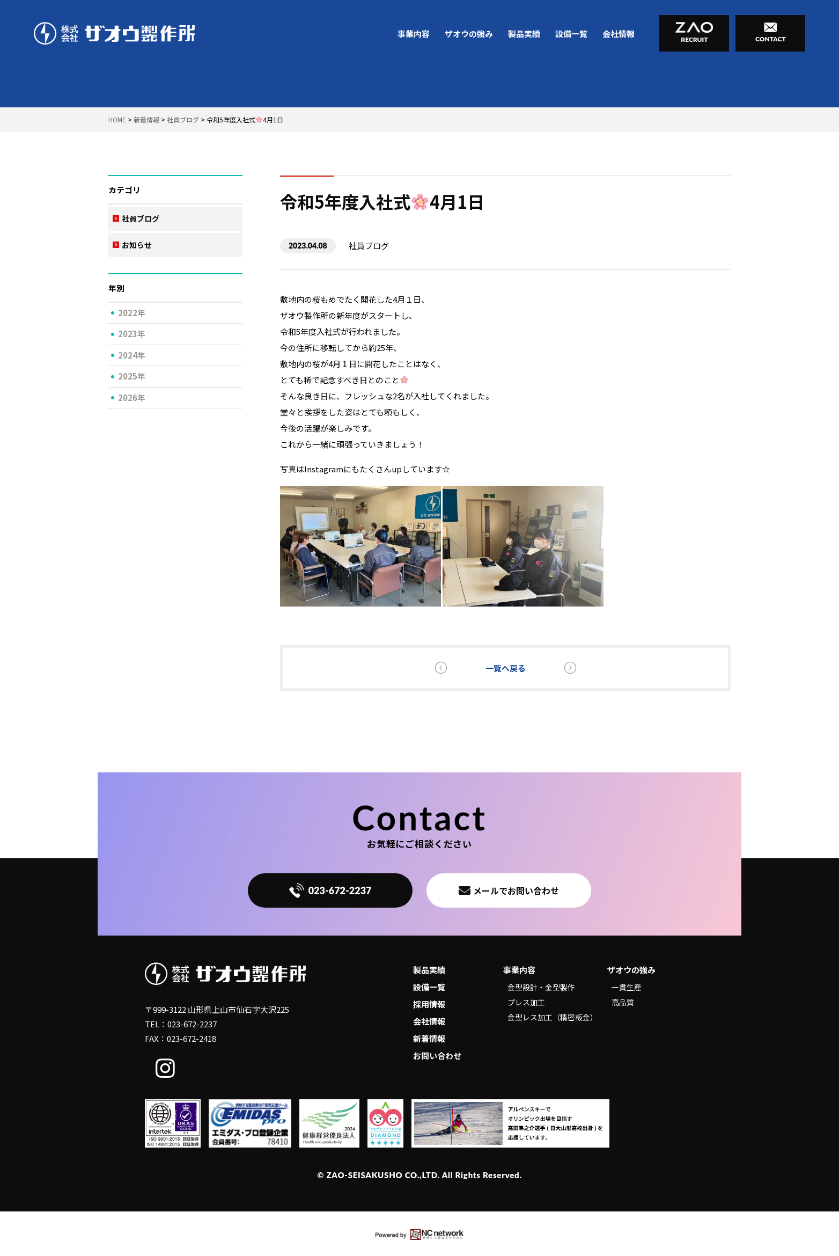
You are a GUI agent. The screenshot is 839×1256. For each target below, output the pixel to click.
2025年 (131, 376)
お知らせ (137, 244)
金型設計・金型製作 (541, 987)
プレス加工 (526, 1002)
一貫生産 (627, 987)
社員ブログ (140, 218)
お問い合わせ (437, 1055)
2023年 (131, 333)
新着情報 (429, 1038)
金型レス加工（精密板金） (552, 1017)
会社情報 (618, 33)
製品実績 (524, 33)
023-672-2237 (330, 890)
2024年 (131, 355)
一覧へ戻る (505, 668)
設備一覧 (571, 33)
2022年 (131, 312)
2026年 (131, 397)
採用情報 (429, 1004)
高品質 (623, 1002)
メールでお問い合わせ (509, 890)
